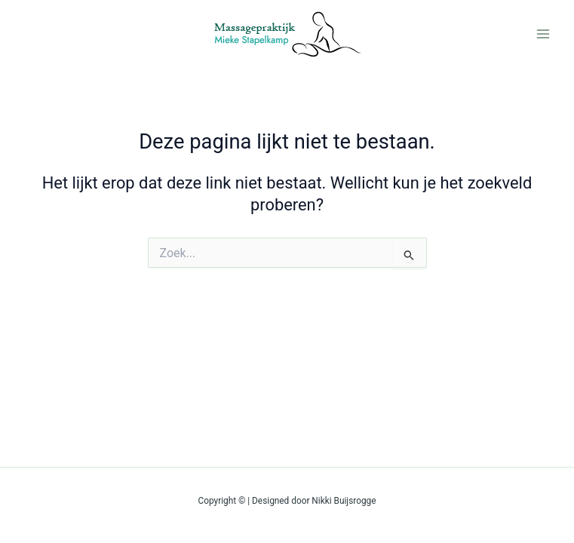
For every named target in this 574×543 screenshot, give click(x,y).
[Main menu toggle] (543, 34)
